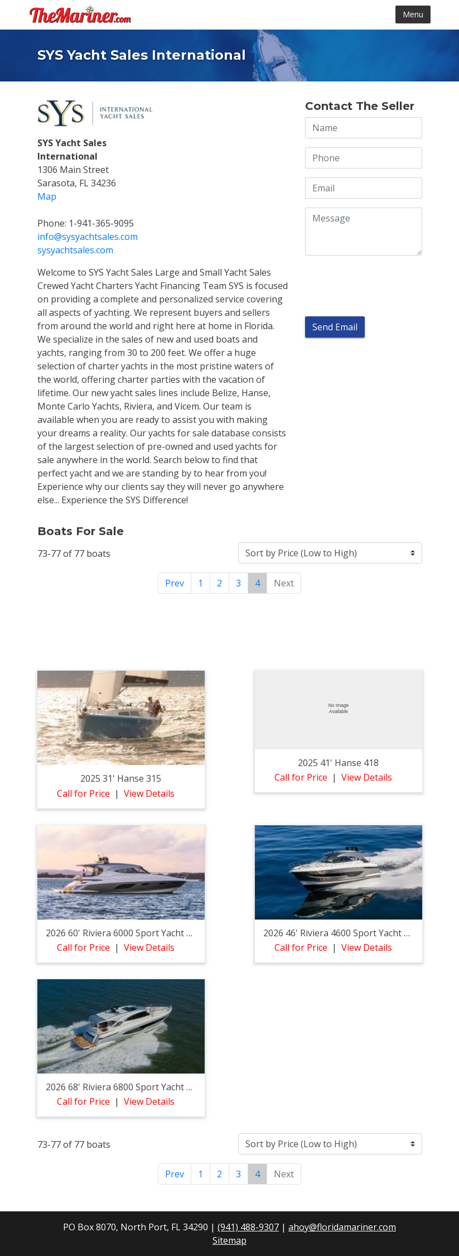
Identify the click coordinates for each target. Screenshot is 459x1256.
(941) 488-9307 (248, 1227)
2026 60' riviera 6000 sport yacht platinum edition (150, 933)
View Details (149, 793)
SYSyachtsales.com (75, 250)
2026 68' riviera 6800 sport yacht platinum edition (150, 1087)
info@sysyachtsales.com (87, 236)
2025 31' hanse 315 (120, 778)
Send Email (334, 327)
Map (46, 196)
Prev (174, 583)
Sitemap (229, 1240)
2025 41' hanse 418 (338, 763)
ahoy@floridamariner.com (342, 1227)
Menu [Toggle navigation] (413, 14)
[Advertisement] (229, 630)
